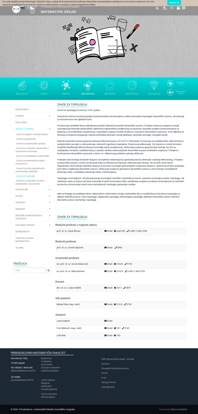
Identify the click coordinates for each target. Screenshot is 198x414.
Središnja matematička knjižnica (28, 217)
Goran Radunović (79, 264)
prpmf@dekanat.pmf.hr (22, 380)
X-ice (103, 377)
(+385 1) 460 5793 (136, 271)
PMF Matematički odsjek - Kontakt (117, 359)
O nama (19, 116)
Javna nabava (48, 380)
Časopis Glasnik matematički (24, 239)
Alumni (19, 247)
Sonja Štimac (74, 231)
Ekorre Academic (179, 409)
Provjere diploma (49, 389)
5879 (128, 288)
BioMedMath (22, 231)
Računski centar (24, 225)
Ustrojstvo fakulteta (50, 367)
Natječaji (45, 383)
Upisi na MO (21, 189)
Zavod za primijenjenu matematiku (32, 156)
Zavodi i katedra (24, 129)
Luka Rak (61, 335)
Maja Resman (78, 271)
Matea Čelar (62, 304)
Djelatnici (21, 122)
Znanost (20, 209)
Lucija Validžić (74, 288)
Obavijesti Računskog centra (115, 368)
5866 (119, 247)
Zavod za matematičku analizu (31, 143)
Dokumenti (46, 386)
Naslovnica (22, 109)
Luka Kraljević (63, 321)
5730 (129, 264)
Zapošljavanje (108, 387)
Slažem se (174, 2)
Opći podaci (46, 364)
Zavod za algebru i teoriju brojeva (32, 134)
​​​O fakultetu (46, 361)
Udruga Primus (108, 382)
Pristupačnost (164, 8)
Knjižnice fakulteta (50, 370)
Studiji (19, 196)
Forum (104, 373)
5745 (126, 328)
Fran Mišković (63, 328)
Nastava (105, 363)
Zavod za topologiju (25, 176)
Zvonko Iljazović (75, 247)
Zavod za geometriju (26, 139)
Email (109, 231)
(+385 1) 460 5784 (138, 231)
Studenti (20, 202)
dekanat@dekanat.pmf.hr (23, 370)
